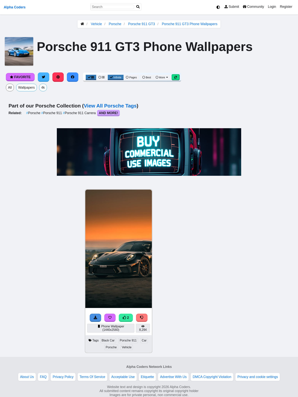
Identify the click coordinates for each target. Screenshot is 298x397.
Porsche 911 (52, 113)
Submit (231, 7)
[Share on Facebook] (72, 77)
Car (144, 340)
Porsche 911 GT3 (141, 24)
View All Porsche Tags (110, 106)
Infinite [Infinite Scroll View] (115, 77)
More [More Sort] (162, 77)
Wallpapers (26, 87)
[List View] (101, 77)
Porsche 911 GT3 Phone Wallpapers (189, 24)
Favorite (20, 77)
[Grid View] (91, 77)
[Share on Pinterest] (58, 77)
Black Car (108, 340)
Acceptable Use (123, 377)
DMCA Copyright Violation (212, 377)
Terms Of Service (92, 377)
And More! (108, 113)
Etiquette (147, 377)
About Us (27, 377)
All (10, 87)
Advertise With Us (173, 377)
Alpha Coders (14, 7)
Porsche (115, 24)
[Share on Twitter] (43, 77)
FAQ (43, 377)
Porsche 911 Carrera (80, 113)
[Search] (138, 6)
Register (286, 7)
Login (272, 7)
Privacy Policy (63, 377)
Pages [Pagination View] (131, 77)
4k (43, 87)
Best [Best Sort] (146, 77)
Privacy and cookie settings (257, 377)
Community (253, 7)
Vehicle (96, 24)
